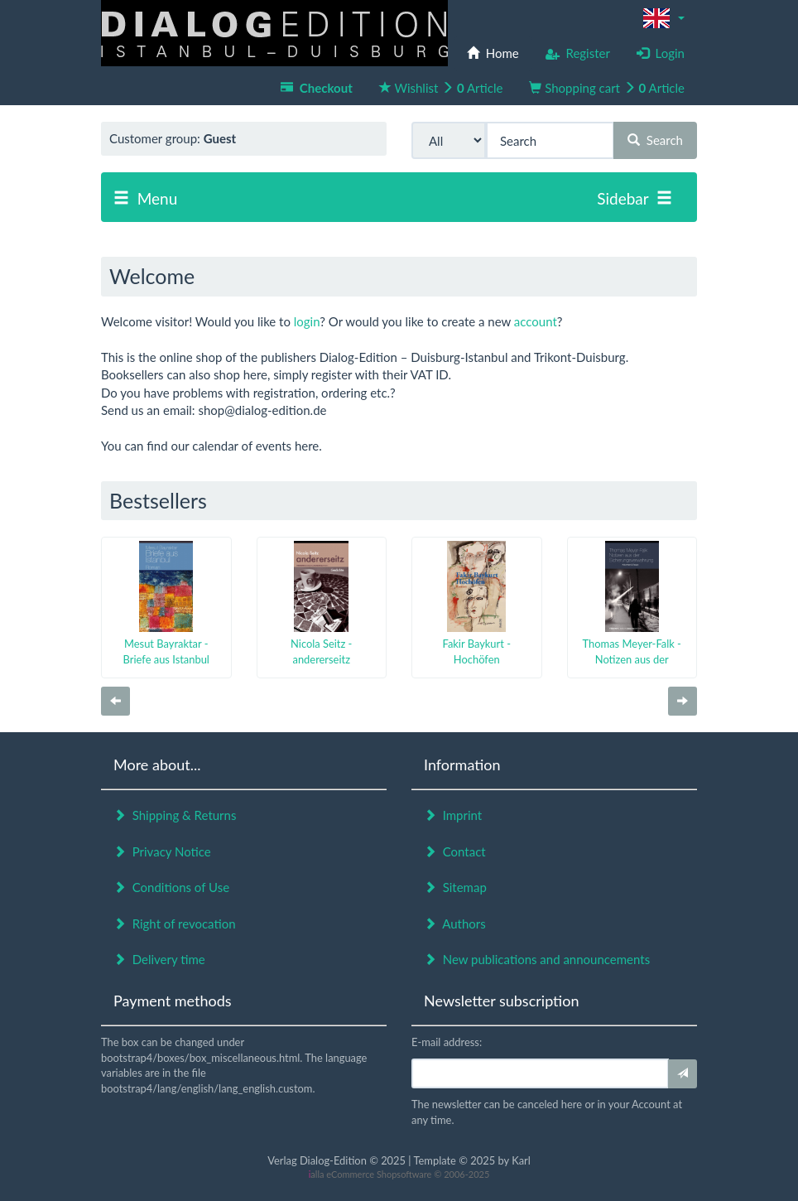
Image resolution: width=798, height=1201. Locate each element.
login (307, 321)
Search (655, 140)
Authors (455, 923)
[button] (664, 18)
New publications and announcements (537, 959)
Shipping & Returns (174, 815)
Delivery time (159, 959)
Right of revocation (174, 923)
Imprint (453, 815)
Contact (455, 851)
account (535, 321)
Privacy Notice (162, 851)
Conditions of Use (171, 887)
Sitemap (455, 887)
